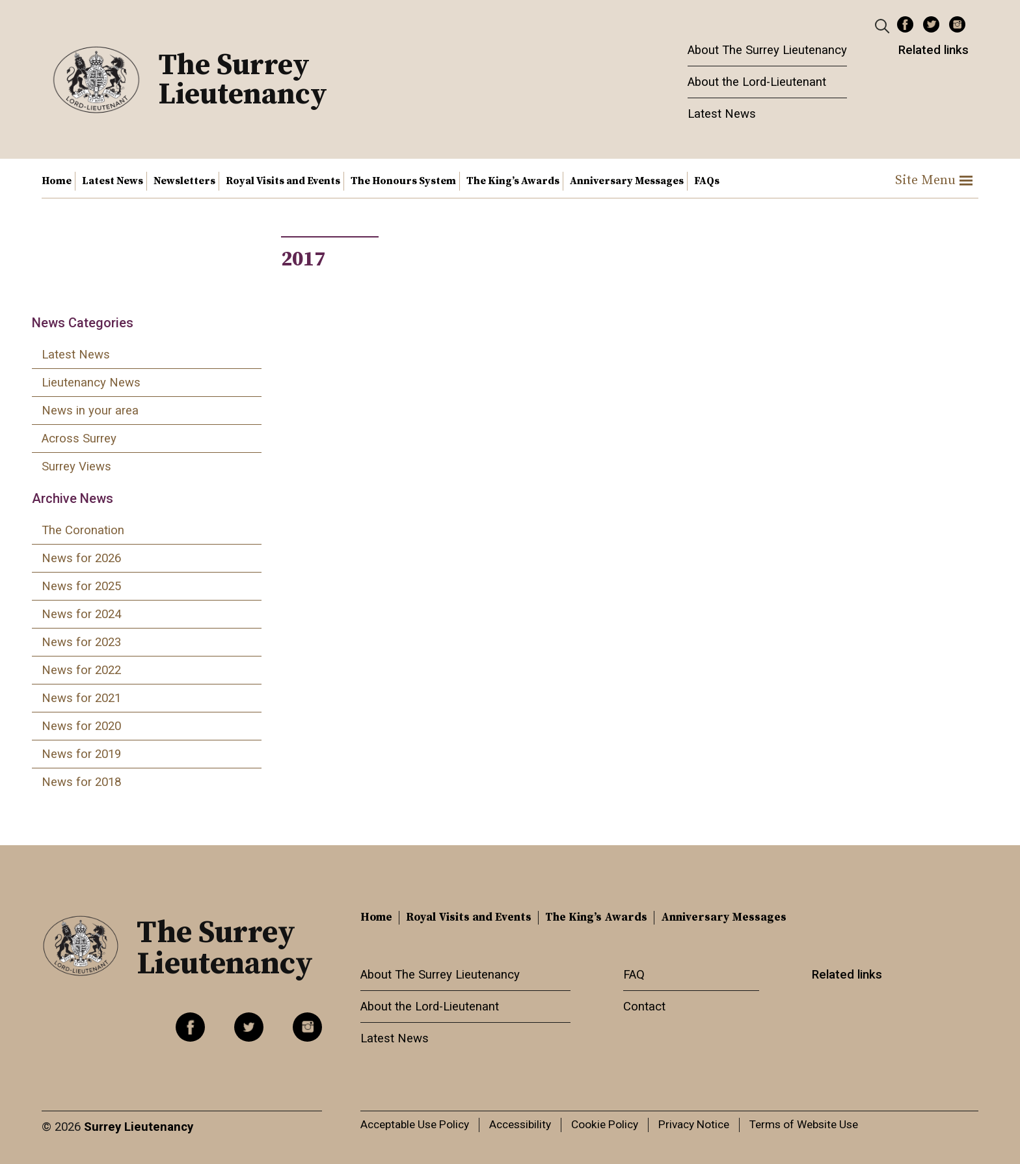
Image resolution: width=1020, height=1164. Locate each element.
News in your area (90, 410)
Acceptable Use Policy (414, 1124)
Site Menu (934, 180)
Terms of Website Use (803, 1124)
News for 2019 (81, 754)
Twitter (931, 24)
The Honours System (403, 180)
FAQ (634, 975)
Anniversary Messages (627, 180)
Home (57, 180)
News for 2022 (81, 670)
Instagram (957, 24)
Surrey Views (76, 466)
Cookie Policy (604, 1124)
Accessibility (520, 1124)
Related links (933, 50)
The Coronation (83, 530)
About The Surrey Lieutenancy (767, 50)
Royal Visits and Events (283, 180)
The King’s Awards (512, 180)
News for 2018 (81, 782)
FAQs (706, 180)
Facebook (905, 24)
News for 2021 (81, 698)
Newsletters (184, 180)
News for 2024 (81, 614)
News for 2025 (81, 586)
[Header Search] (884, 25)
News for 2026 (81, 558)
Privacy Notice (693, 1124)
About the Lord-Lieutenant (757, 82)
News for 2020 (81, 726)
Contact (644, 1006)
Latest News (722, 114)
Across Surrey (79, 438)
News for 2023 (81, 642)
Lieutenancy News (91, 382)
